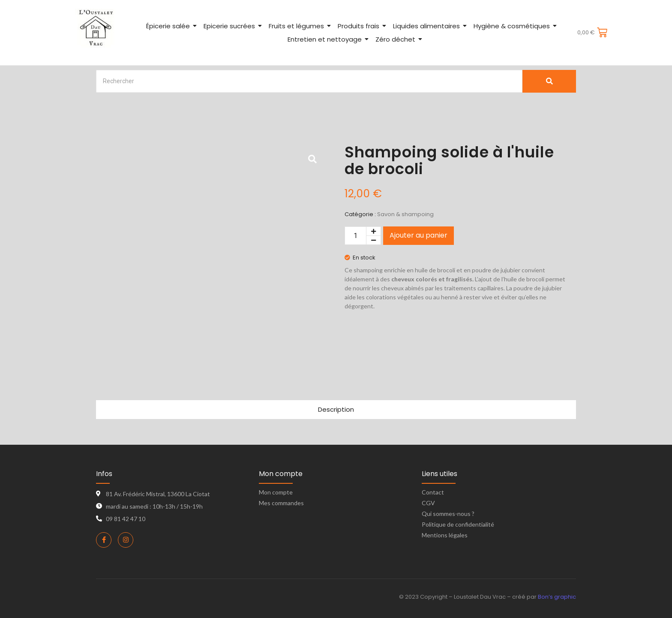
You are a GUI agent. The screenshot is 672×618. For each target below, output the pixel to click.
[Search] (309, 81)
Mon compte (276, 492)
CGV (428, 502)
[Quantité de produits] (355, 235)
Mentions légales (445, 535)
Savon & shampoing (405, 214)
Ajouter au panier (418, 235)
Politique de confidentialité (458, 524)
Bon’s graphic (557, 597)
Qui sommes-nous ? (448, 513)
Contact (433, 492)
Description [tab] (336, 409)
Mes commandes (281, 502)
